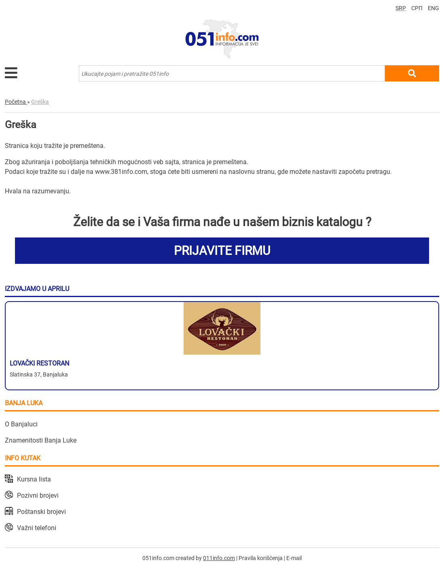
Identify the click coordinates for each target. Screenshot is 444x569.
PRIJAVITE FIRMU (222, 251)
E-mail (294, 558)
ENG (433, 8)
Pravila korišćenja (261, 558)
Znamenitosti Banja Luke (40, 440)
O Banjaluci (21, 424)
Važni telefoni (36, 528)
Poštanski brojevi (41, 512)
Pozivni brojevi (38, 495)
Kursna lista (34, 479)
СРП (417, 8)
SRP (400, 8)
